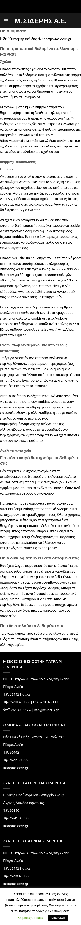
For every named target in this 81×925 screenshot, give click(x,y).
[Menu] (5, 20)
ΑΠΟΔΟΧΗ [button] (58, 918)
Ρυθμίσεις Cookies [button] (30, 918)
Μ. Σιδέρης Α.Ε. (40, 20)
